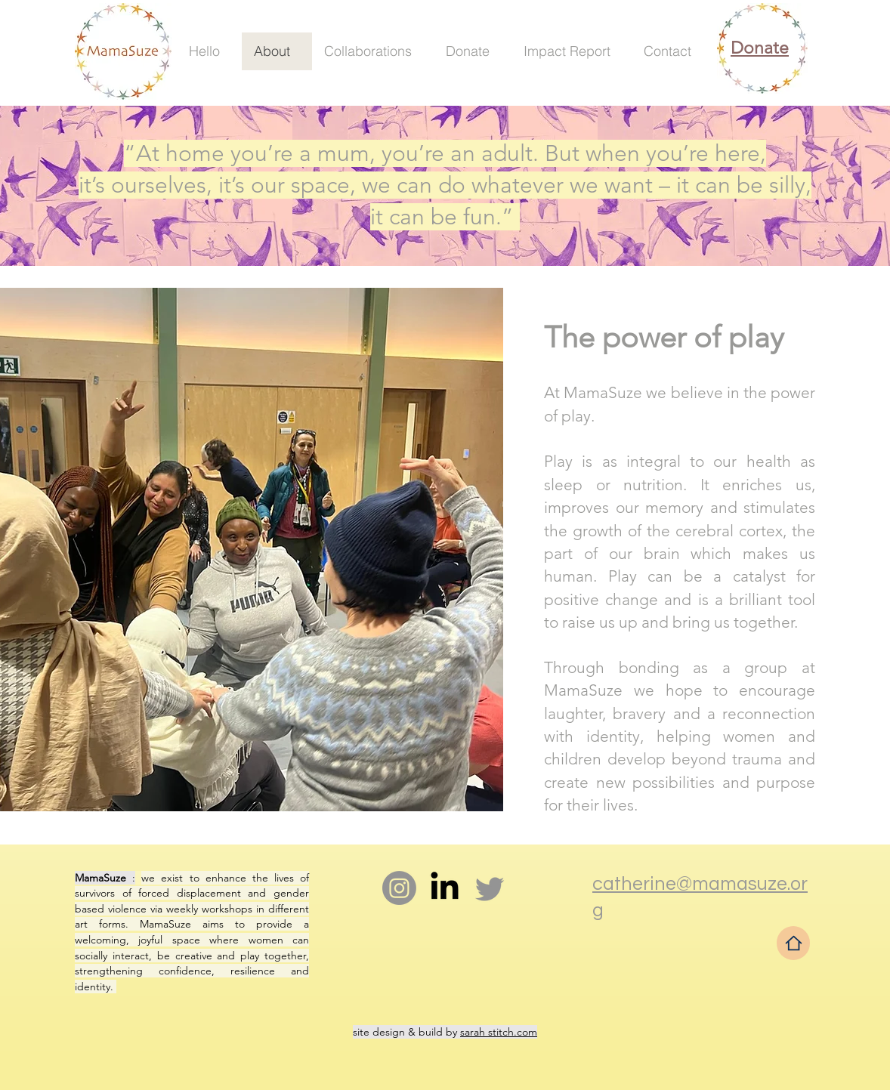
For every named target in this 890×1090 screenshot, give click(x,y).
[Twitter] (490, 888)
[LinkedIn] (445, 888)
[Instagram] (399, 888)
